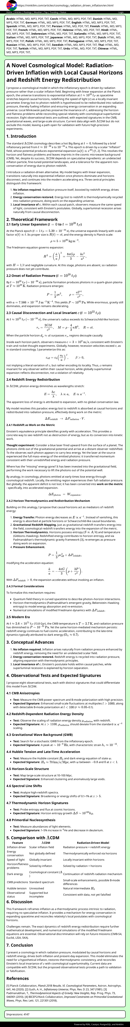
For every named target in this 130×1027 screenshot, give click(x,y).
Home (9, 12)
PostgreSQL (105, 1024)
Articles (17, 12)
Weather (38, 12)
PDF (40, 19)
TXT (46, 19)
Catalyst (95, 1024)
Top (46, 12)
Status (63, 12)
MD (27, 19)
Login (121, 12)
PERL (88, 1024)
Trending (54, 12)
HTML (20, 19)
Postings (28, 12)
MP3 (34, 19)
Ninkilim (120, 1024)
